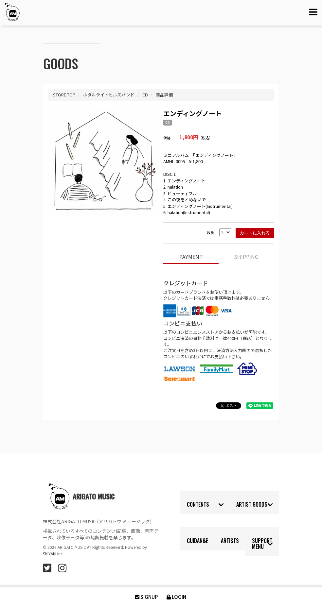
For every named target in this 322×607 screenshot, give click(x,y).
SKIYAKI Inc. (53, 553)
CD (167, 122)
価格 (166, 137)
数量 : (211, 232)
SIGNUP (146, 596)
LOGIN (176, 596)
